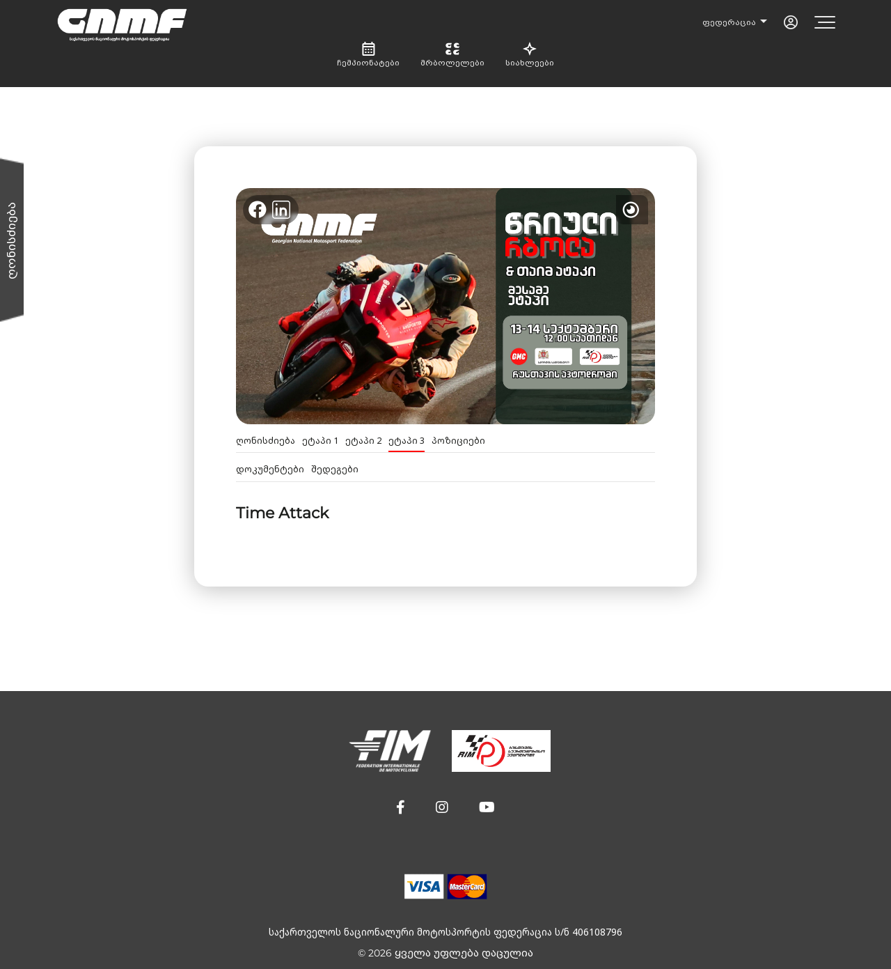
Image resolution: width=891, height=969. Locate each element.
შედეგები (334, 469)
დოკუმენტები (270, 469)
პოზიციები (458, 441)
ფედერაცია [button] (730, 22)
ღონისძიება (265, 441)
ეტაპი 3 (406, 441)
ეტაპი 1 (320, 441)
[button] (400, 807)
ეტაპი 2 (363, 441)
